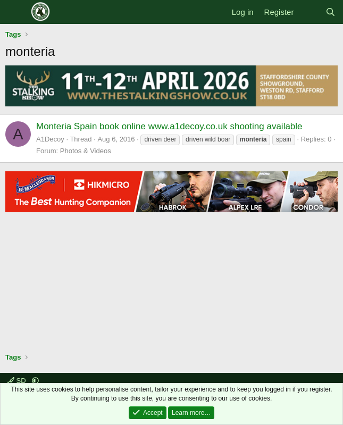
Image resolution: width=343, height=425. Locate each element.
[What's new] (309, 12)
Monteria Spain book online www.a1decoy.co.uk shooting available (169, 126)
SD (17, 381)
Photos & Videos (85, 151)
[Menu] (14, 12)
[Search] (330, 12)
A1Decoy (50, 139)
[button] (35, 381)
